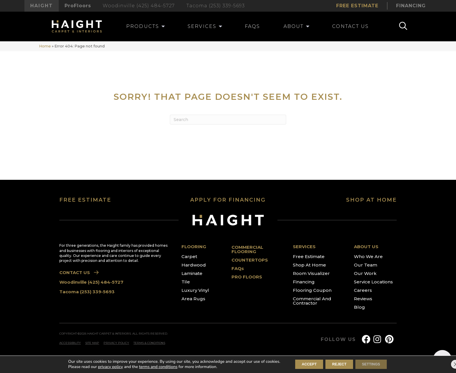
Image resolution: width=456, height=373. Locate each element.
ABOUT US (366, 246)
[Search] (228, 120)
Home (45, 46)
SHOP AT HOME (371, 200)
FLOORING (193, 246)
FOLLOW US (338, 339)
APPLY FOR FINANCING (228, 200)
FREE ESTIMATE (85, 200)
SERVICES (304, 246)
